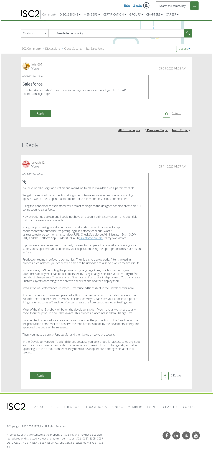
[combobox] (177, 5)
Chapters (153, 14)
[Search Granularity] (35, 33)
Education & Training (104, 407)
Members (91, 14)
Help (127, 5)
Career (171, 14)
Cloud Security (73, 49)
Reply (40, 113)
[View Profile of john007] (36, 64)
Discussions (69, 14)
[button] (155, 68)
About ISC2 (43, 407)
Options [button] (183, 48)
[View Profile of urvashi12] (38, 162)
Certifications (69, 407)
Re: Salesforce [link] (95, 49)
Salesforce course (91, 238)
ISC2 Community (31, 49)
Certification (113, 14)
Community (49, 14)
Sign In (137, 5)
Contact (190, 407)
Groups (135, 14)
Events (153, 407)
